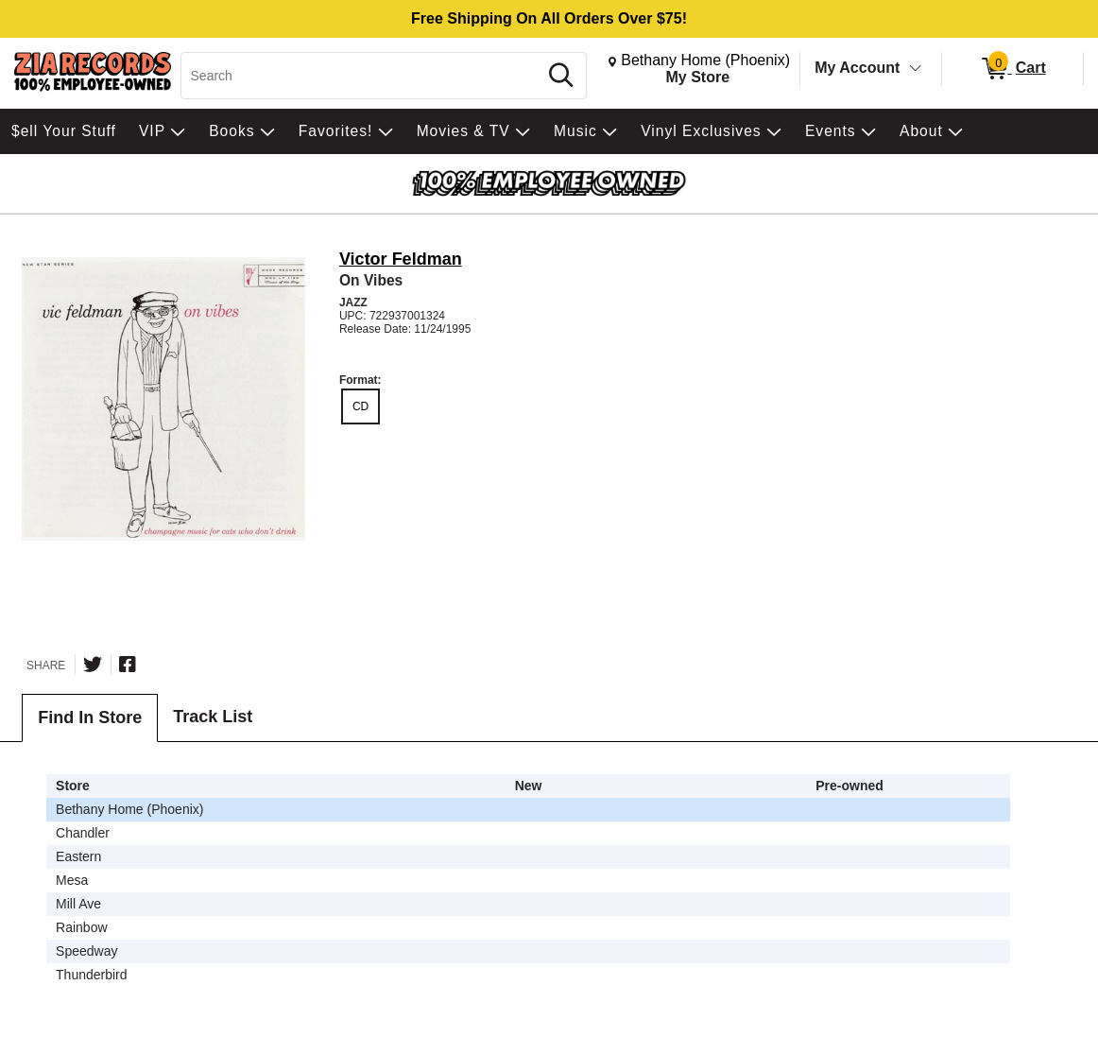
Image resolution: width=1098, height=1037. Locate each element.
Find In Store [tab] (90, 717)
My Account (857, 68)
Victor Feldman (400, 259)
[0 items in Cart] (1012, 69)
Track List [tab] (212, 716)
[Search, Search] (361, 75)
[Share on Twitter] (92, 664)
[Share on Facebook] (127, 664)
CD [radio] (360, 406)
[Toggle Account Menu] (915, 69)
